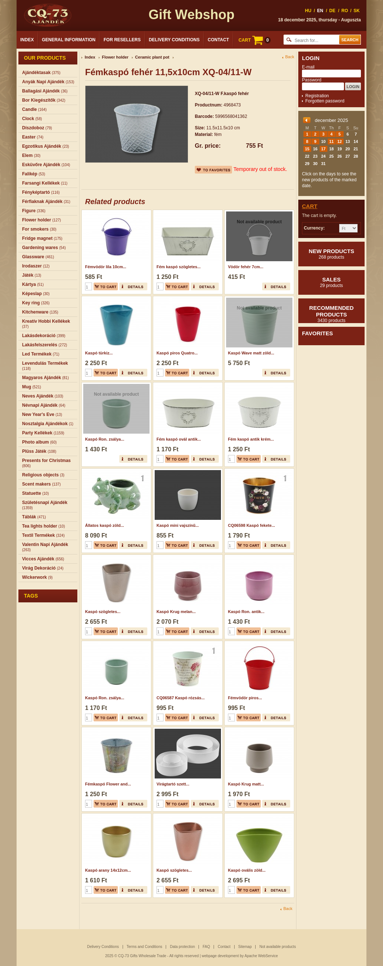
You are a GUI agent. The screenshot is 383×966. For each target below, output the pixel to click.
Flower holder (115, 57)
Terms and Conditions (144, 947)
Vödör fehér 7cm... (245, 267)
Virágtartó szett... (173, 784)
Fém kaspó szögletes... (179, 267)
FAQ (206, 947)
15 (307, 149)
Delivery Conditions (174, 39)
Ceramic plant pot (152, 57)
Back (289, 57)
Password (311, 80)
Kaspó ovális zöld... (247, 870)
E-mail (308, 67)
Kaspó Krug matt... (246, 784)
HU (308, 10)
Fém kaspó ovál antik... (179, 439)
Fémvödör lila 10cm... (105, 267)
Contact (218, 39)
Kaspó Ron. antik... (246, 611)
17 (323, 149)
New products (331, 254)
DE (332, 10)
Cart (309, 206)
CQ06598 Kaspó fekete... (251, 525)
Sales (331, 282)
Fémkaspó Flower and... (108, 784)
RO (344, 10)
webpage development (220, 956)
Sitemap (245, 947)
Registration (317, 95)
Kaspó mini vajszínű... (178, 525)
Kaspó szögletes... (102, 611)
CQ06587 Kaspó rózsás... (181, 698)
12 (339, 141)
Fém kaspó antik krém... (251, 439)
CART (255, 40)
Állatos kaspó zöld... (104, 525)
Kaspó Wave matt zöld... (251, 353)
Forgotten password (324, 101)
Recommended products (331, 314)
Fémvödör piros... (245, 698)
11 (331, 141)
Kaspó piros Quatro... (177, 353)
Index (27, 39)
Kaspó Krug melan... (176, 611)
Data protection (182, 947)
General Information (69, 39)
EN (320, 10)
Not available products (277, 947)
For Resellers (122, 39)
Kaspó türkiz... (99, 353)
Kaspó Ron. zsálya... (104, 439)
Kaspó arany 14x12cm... (108, 870)
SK (357, 10)
